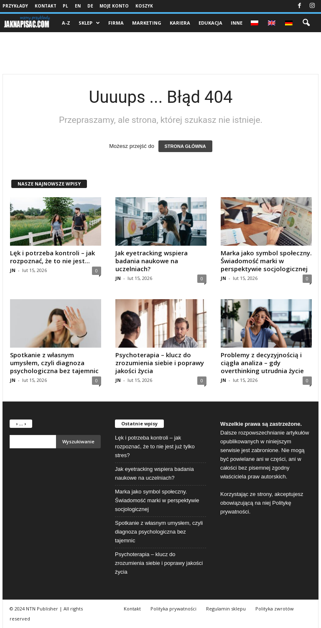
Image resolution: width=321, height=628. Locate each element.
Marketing (146, 23)
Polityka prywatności (173, 608)
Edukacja (210, 23)
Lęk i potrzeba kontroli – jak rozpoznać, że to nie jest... (52, 257)
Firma (116, 23)
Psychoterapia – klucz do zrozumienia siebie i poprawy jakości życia (159, 363)
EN (78, 6)
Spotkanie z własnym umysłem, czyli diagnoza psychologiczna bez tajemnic (54, 363)
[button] (306, 23)
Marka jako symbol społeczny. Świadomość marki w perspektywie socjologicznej (266, 261)
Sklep (89, 23)
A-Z (66, 23)
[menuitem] (255, 23)
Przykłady (15, 6)
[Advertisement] (160, 53)
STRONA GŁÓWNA (185, 146)
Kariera (180, 23)
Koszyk (144, 6)
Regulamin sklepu (226, 608)
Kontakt (45, 6)
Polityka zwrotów (274, 608)
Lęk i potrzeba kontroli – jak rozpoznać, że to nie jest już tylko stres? (155, 446)
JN (12, 270)
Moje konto (114, 6)
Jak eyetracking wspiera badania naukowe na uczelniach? (151, 261)
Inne (236, 23)
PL (65, 6)
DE (90, 6)
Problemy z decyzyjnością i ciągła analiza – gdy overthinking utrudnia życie (262, 363)
